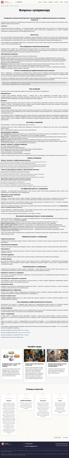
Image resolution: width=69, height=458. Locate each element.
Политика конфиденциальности (61, 443)
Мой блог (56, 2)
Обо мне (40, 2)
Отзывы (61, 2)
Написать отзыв (57, 437)
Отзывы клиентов (34, 389)
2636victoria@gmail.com (31, 446)
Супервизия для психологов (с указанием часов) (12, 337)
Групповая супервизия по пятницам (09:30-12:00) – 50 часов (15, 334)
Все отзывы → (66, 437)
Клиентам (45, 2)
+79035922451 (19, 2)
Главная (2, 5)
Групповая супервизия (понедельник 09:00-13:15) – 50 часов (15, 330)
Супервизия (50, 2)
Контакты (66, 2)
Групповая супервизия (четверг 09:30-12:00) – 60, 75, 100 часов (15, 332)
